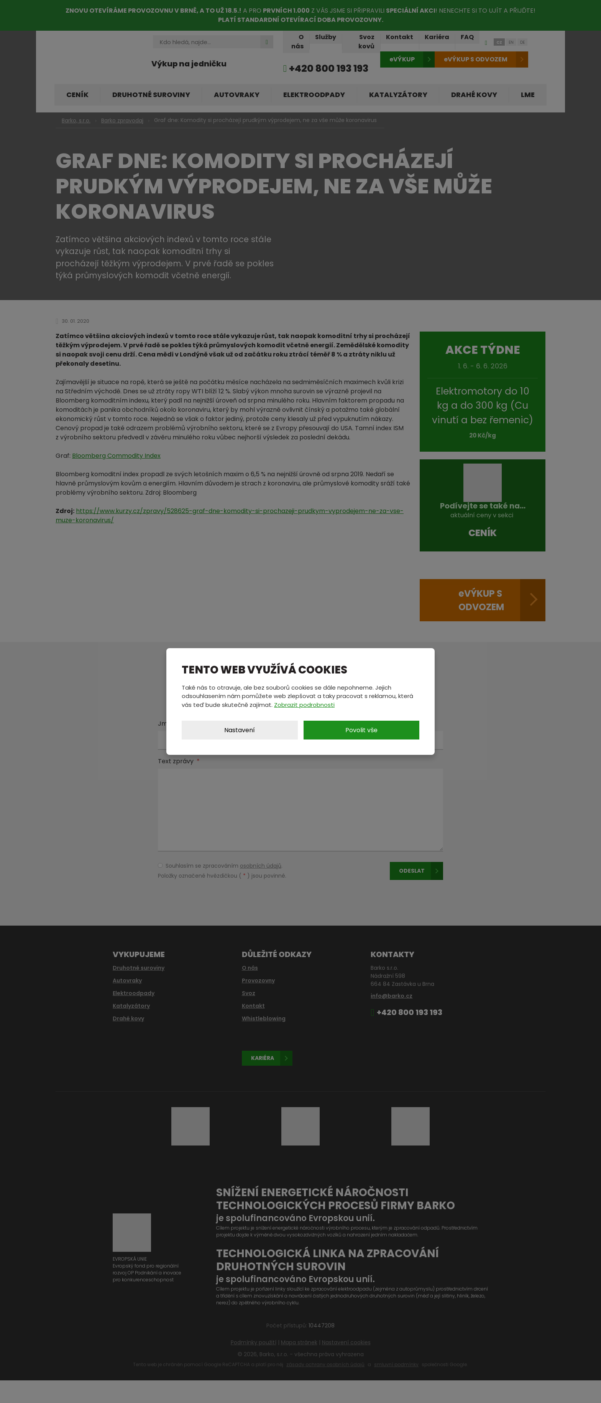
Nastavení (239, 730)
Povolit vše (361, 730)
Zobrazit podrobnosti (304, 705)
